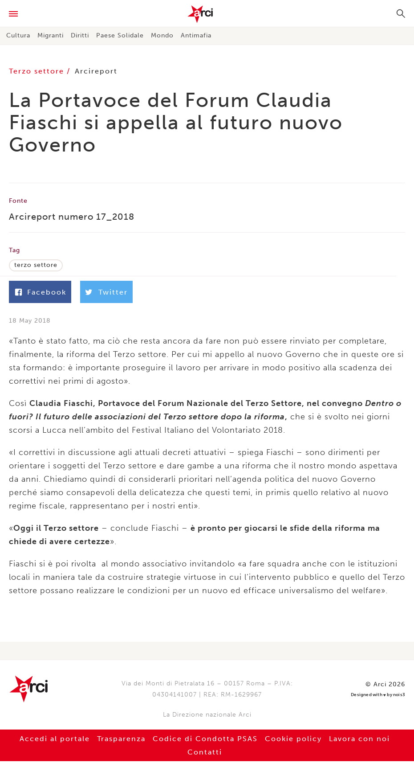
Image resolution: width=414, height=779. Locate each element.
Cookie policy (293, 738)
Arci (207, 14)
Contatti (204, 752)
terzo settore (35, 265)
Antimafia (196, 35)
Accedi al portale (55, 738)
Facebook (46, 292)
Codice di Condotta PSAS (205, 738)
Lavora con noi (359, 738)
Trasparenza (121, 738)
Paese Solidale (120, 35)
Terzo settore (38, 71)
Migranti (50, 35)
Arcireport (96, 71)
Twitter (113, 292)
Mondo (162, 35)
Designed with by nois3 (378, 695)
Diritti (80, 35)
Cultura (18, 35)
